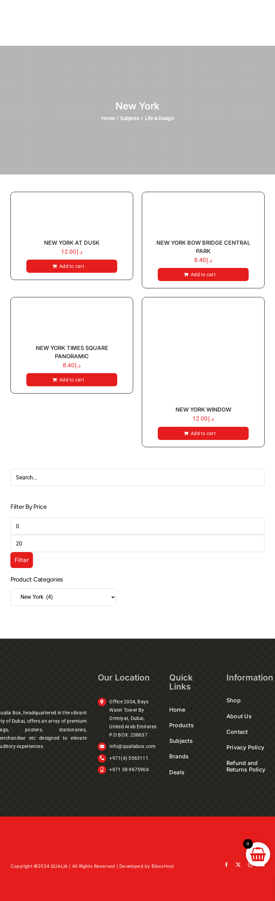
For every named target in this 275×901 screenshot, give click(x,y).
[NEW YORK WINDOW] (203, 353)
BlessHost (163, 866)
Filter (22, 560)
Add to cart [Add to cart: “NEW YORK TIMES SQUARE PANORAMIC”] (71, 379)
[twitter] (238, 864)
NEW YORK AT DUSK (72, 242)
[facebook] (226, 864)
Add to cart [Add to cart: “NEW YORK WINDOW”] (203, 433)
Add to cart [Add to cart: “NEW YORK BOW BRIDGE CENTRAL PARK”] (203, 274)
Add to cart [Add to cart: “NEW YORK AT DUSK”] (71, 266)
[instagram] (250, 864)
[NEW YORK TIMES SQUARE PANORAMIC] (72, 322)
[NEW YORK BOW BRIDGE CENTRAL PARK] (203, 217)
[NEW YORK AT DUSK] (72, 217)
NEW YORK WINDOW (203, 409)
